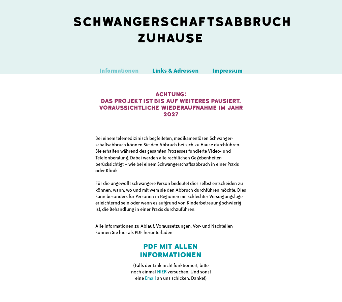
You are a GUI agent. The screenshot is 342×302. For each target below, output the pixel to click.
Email (150, 278)
